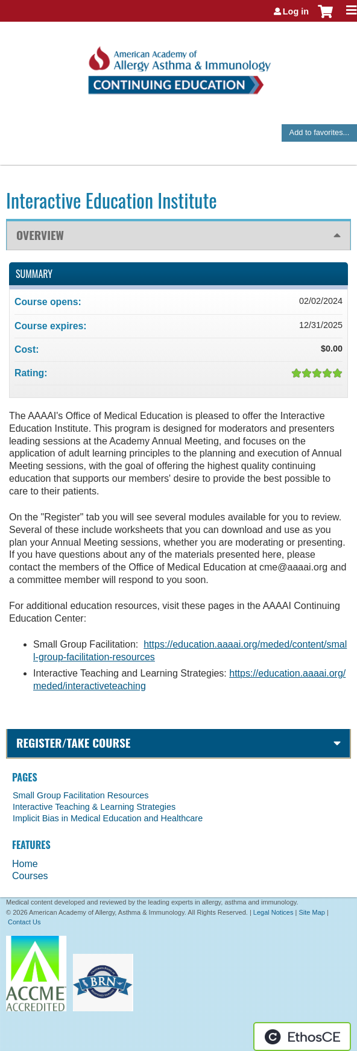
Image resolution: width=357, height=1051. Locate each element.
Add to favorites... (319, 132)
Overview (40, 235)
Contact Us (24, 922)
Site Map (311, 912)
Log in (296, 11)
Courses (30, 876)
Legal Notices (273, 912)
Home (25, 864)
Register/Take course (73, 742)
